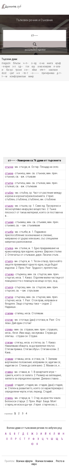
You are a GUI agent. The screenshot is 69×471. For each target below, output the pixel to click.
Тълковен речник (13, 6)
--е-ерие (6, 66)
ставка (9, 372)
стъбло (9, 192)
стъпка (9, 248)
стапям (9, 313)
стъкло (9, 205)
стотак (9, 319)
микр (31, 76)
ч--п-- (26, 63)
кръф (58, 63)
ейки (34, 69)
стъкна (9, 173)
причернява (48, 73)
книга (50, 63)
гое (27, 66)
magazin (6, 63)
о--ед (33, 63)
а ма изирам (44, 66)
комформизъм (18, 76)
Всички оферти (24, 461)
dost (4, 73)
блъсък (16, 63)
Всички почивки (44, 461)
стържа (9, 274)
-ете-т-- (42, 69)
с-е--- (26, 69)
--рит (11, 73)
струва (9, 329)
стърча (9, 297)
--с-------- (35, 73)
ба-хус (9, 69)
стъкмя (9, 222)
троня (18, 69)
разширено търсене (35, 49)
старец (9, 398)
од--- (20, 66)
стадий (9, 385)
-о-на (41, 63)
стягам (9, 342)
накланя (53, 69)
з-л (14, 66)
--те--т (25, 73)
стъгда (9, 167)
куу (33, 66)
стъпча (9, 183)
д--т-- (59, 73)
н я (18, 73)
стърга (9, 261)
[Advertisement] (34, 119)
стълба (9, 231)
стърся (9, 287)
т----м (4, 76)
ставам (9, 359)
